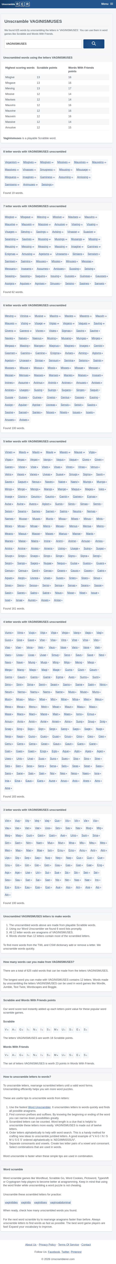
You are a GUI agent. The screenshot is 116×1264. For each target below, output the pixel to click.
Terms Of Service (68, 1244)
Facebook (54, 1251)
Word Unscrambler (39, 1107)
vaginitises (40, 1202)
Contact (86, 1244)
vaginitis (26, 1202)
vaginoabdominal (60, 1202)
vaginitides (11, 1202)
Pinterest (76, 1251)
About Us (30, 1244)
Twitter (65, 1251)
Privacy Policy (47, 1244)
